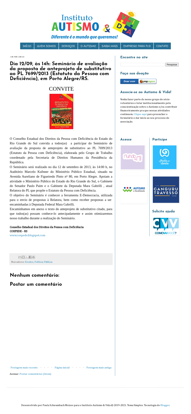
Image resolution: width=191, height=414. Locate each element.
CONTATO (162, 46)
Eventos (29, 262)
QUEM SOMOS (46, 46)
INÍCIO (27, 46)
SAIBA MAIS (110, 46)
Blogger (165, 405)
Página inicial (62, 367)
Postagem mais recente (24, 367)
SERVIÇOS (68, 46)
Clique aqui (140, 114)
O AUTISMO (88, 46)
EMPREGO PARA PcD (137, 46)
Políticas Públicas (43, 262)
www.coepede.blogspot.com (27, 235)
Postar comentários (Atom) (35, 374)
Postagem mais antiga (98, 367)
